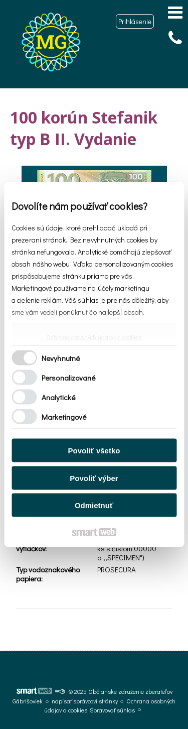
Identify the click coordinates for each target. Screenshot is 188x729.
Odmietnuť (94, 505)
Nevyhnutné (61, 357)
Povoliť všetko (94, 450)
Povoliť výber (94, 477)
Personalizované (69, 377)
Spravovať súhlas (112, 710)
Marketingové (64, 416)
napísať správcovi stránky (85, 701)
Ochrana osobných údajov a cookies (93, 337)
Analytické (58, 397)
